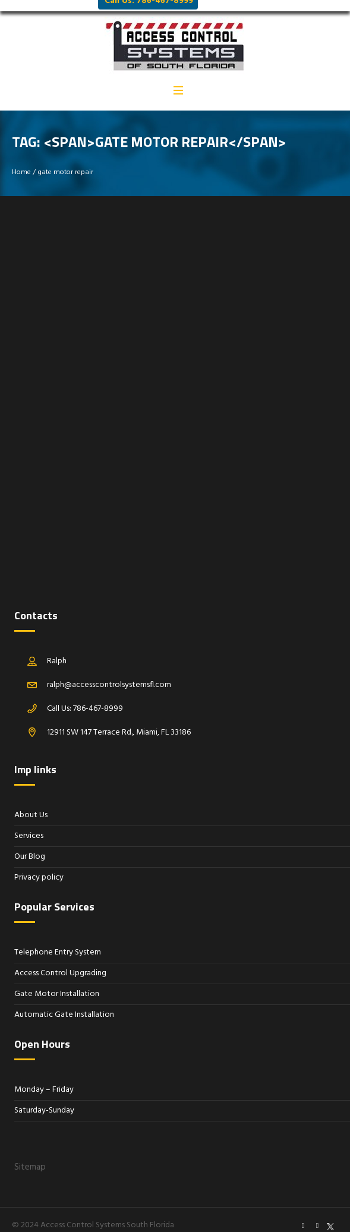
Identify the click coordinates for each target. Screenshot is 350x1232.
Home (21, 161)
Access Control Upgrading (60, 962)
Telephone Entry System (57, 941)
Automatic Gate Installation (64, 1003)
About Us (31, 804)
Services (28, 824)
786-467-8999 (98, 697)
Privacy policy (39, 866)
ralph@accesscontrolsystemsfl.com (109, 673)
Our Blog (29, 845)
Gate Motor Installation (56, 983)
